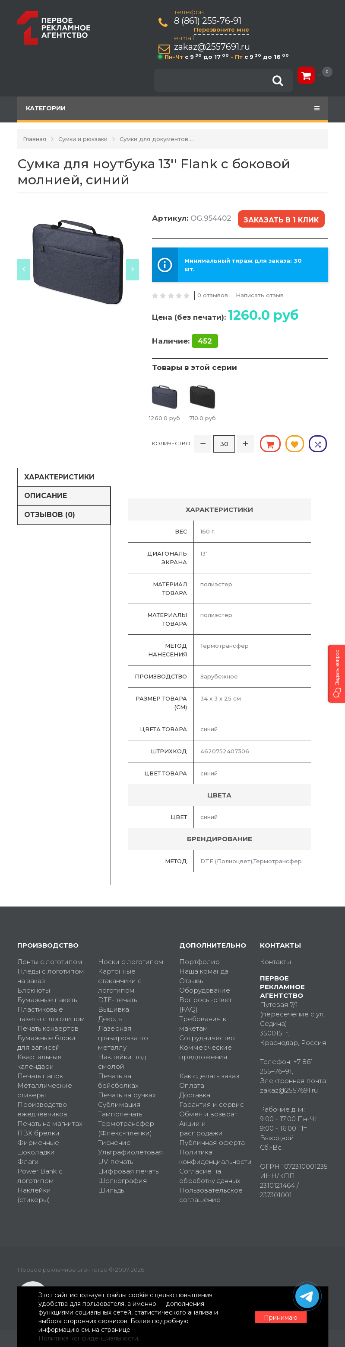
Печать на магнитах (49, 1123)
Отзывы (192, 980)
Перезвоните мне (222, 29)
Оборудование (204, 990)
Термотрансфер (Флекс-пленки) (126, 1128)
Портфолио (199, 961)
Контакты (275, 961)
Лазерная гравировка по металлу (123, 1037)
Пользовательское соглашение (211, 1194)
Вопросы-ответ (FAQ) (205, 1004)
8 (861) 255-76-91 (208, 21)
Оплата (191, 1085)
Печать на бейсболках (118, 1080)
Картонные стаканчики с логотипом (120, 980)
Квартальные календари (39, 1061)
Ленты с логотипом (49, 961)
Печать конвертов (48, 1028)
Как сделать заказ (209, 1075)
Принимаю (281, 1317)
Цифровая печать (128, 1171)
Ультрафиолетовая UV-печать (130, 1156)
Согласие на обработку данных (210, 1175)
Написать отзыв (260, 294)
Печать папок (40, 1075)
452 (205, 340)
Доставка (194, 1094)
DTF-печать (117, 999)
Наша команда (203, 971)
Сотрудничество (207, 1037)
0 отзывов (212, 294)
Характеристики (59, 476)
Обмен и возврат (208, 1113)
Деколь (110, 1018)
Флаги (28, 1161)
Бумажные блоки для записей (46, 1042)
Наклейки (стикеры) (34, 1194)
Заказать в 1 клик (281, 219)
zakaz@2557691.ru (212, 46)
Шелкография (122, 1180)
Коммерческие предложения (205, 1052)
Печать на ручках (127, 1094)
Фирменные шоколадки (38, 1147)
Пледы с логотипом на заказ (50, 975)
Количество (171, 443)
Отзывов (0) (49, 514)
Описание (45, 495)
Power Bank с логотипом (40, 1175)
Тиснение (114, 1142)
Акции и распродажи (201, 1128)
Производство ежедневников (42, 1109)
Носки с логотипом (131, 961)
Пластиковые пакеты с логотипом (51, 1013)
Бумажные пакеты (48, 999)
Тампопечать (120, 1113)
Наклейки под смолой (122, 1061)
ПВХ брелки (38, 1132)
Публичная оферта (212, 1142)
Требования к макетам (202, 1023)
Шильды (112, 1190)
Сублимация (119, 1104)
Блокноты (33, 990)
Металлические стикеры (44, 1090)
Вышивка (113, 1009)
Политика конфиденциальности (213, 1156)
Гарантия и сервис (211, 1104)
